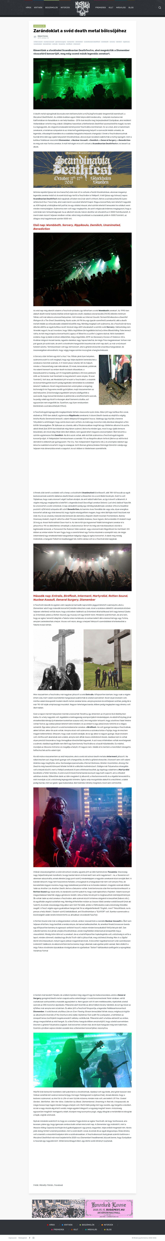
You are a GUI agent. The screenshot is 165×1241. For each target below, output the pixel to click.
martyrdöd (70, 42)
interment (77, 44)
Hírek (28, 7)
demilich (119, 42)
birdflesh (69, 44)
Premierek (100, 7)
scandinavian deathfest (92, 42)
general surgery (60, 42)
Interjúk (65, 7)
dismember (79, 42)
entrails (55, 44)
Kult (111, 7)
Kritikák (38, 7)
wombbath (104, 42)
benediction (47, 44)
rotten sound (38, 42)
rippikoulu (126, 42)
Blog (131, 7)
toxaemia (62, 44)
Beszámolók (51, 7)
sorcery (112, 42)
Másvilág (121, 7)
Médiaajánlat (22, 1238)
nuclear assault (49, 42)
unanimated (38, 44)
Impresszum (13, 1238)
